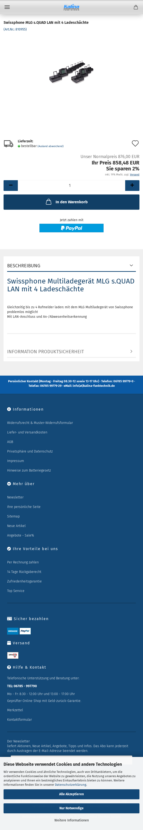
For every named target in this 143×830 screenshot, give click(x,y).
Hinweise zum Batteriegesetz (29, 470)
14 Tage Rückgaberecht (24, 572)
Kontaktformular (19, 720)
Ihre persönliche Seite (24, 507)
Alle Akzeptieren (71, 794)
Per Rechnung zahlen (23, 562)
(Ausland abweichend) (51, 146)
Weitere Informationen (71, 820)
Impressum (15, 461)
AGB (10, 442)
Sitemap (13, 516)
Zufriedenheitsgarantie (24, 581)
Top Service (15, 591)
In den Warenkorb (66, 201)
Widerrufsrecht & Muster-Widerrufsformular (40, 423)
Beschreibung (23, 265)
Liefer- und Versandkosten (27, 432)
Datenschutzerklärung (70, 784)
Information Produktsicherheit (45, 351)
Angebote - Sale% (20, 535)
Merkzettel (15, 710)
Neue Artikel (16, 526)
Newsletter (15, 497)
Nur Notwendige (71, 808)
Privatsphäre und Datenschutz (30, 451)
